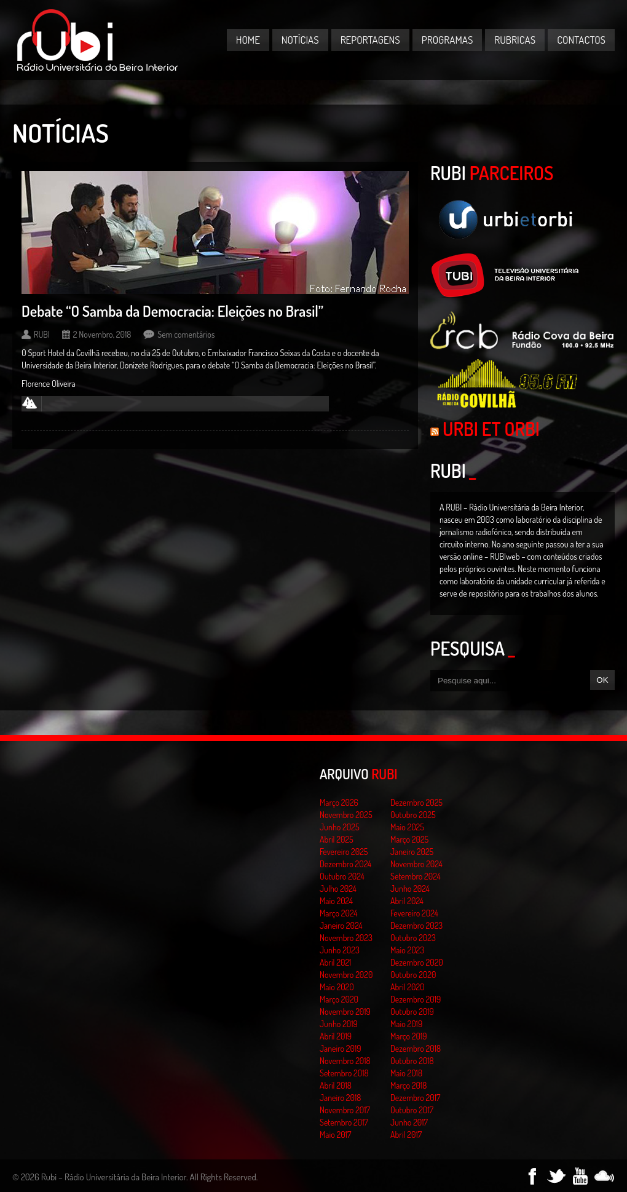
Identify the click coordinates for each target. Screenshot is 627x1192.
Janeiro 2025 (411, 851)
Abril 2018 (336, 1085)
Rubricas (514, 39)
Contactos (581, 39)
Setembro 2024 (415, 876)
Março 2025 (409, 839)
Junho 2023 (340, 950)
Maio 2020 (337, 987)
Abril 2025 (336, 839)
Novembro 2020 (346, 974)
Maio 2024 (336, 901)
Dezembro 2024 (345, 864)
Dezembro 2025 (416, 802)
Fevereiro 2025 (344, 851)
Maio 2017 (335, 1134)
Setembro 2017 (344, 1122)
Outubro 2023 (413, 937)
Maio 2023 (407, 950)
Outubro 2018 (412, 1060)
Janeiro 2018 (340, 1097)
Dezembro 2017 (415, 1097)
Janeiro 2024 (341, 925)
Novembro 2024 (416, 864)
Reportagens (370, 39)
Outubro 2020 (413, 974)
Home (248, 39)
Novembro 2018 (345, 1060)
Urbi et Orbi (491, 428)
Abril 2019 (336, 1036)
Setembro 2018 (344, 1073)
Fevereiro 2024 (414, 913)
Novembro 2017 (345, 1110)
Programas (447, 39)
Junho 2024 (410, 888)
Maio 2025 (407, 827)
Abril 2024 (407, 901)
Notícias (300, 39)
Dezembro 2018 (415, 1048)
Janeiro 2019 (340, 1048)
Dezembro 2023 (416, 925)
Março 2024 (338, 913)
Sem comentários (186, 334)
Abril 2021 (335, 962)
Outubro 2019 (412, 1011)
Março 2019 (408, 1036)
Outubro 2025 (413, 814)
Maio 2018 (406, 1073)
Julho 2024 (338, 888)
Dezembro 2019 (415, 999)
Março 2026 (339, 802)
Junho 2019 (339, 1024)
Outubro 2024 (342, 876)
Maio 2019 (406, 1024)
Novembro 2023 (346, 937)
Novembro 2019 (345, 1011)
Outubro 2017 (411, 1110)
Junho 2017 (409, 1122)
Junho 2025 (340, 827)
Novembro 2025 (346, 814)
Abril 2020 (407, 987)
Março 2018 (408, 1085)
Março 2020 (339, 999)
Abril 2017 (406, 1134)
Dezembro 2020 (416, 962)
